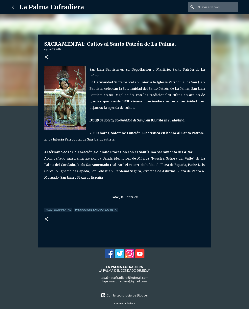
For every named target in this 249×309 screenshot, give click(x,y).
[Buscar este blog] (217, 7)
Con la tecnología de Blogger (124, 295)
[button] (46, 57)
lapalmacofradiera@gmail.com (124, 281)
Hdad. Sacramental (58, 209)
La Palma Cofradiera (51, 7)
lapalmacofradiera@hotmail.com (124, 277)
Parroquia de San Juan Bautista (95, 209)
